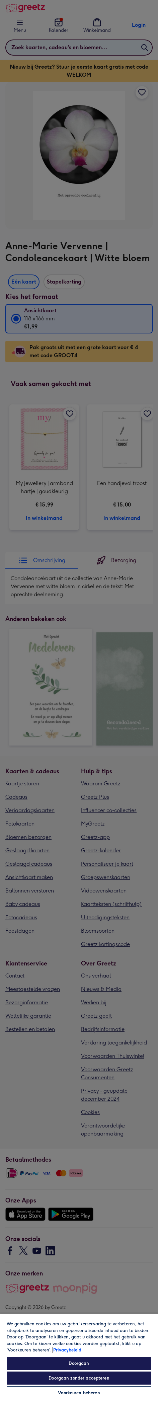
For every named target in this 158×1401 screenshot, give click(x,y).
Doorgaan (79, 1363)
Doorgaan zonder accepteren (79, 1378)
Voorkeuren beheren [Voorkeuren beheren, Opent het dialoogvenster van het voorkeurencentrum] (79, 1392)
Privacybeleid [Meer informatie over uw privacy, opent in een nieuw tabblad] (67, 1349)
